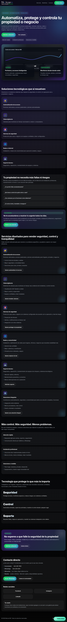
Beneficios (44, 2)
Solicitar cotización (8, 34)
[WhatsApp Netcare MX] (60, 619)
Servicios (39, 2)
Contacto (51, 2)
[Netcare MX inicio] (7, 3)
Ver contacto (22, 34)
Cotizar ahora (59, 2)
